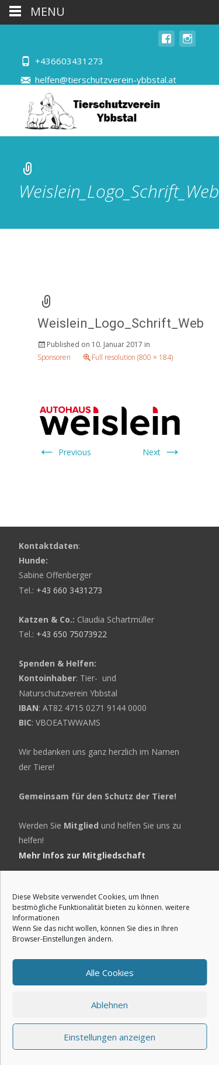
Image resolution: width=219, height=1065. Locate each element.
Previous (64, 452)
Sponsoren (54, 357)
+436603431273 (69, 61)
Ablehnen (109, 1005)
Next (162, 452)
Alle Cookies (110, 972)
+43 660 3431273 (69, 590)
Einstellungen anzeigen (109, 1037)
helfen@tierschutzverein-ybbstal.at (105, 79)
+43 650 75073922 (71, 634)
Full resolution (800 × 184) (132, 357)
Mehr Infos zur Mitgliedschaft (82, 855)
